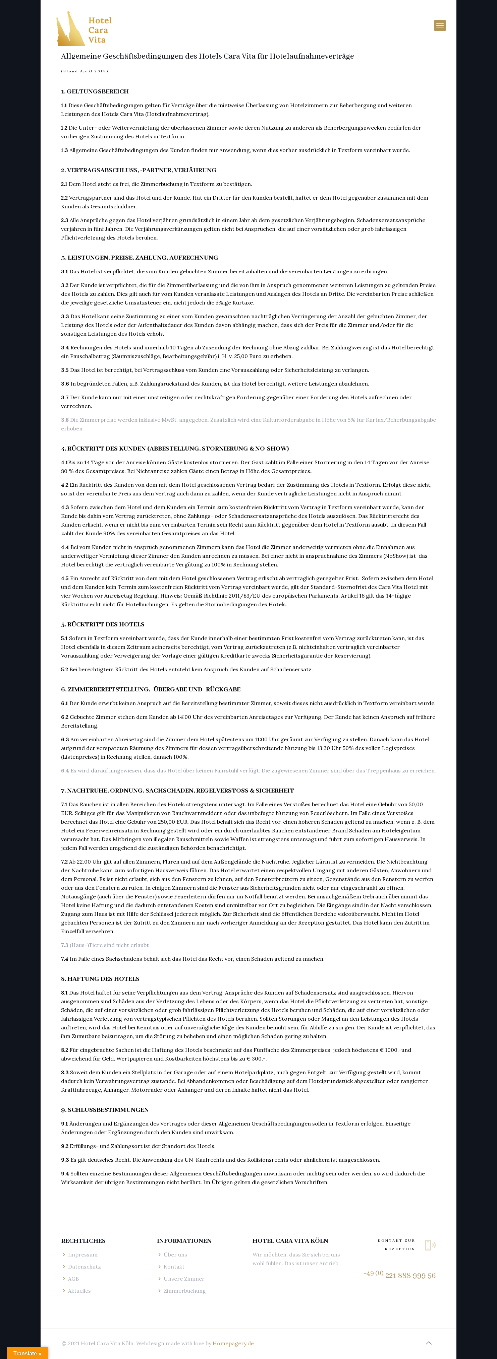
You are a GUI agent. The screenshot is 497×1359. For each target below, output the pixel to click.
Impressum (83, 1254)
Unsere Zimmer (184, 1278)
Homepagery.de (233, 1343)
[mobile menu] (440, 25)
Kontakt (174, 1266)
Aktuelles (79, 1290)
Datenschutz (84, 1266)
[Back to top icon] (429, 1343)
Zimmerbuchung (185, 1290)
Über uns (175, 1254)
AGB (73, 1278)
